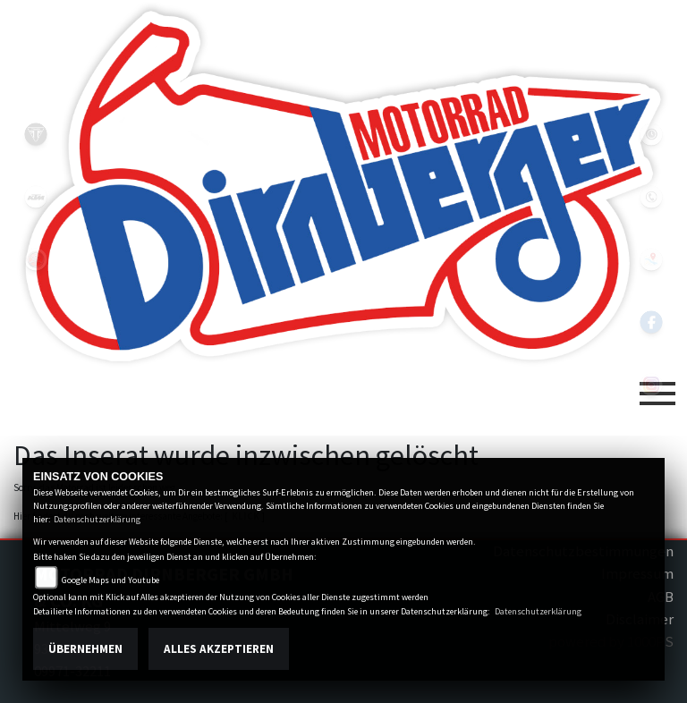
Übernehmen (85, 648)
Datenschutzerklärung (97, 519)
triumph (36, 134)
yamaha (36, 259)
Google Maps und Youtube (110, 580)
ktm (36, 197)
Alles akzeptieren (219, 648)
